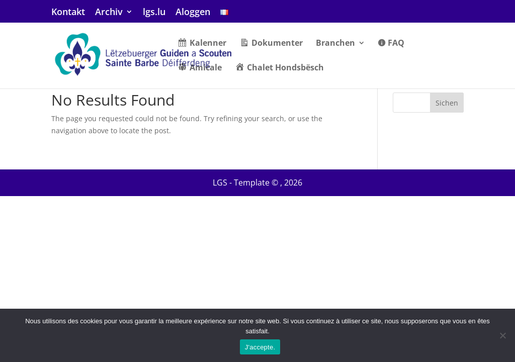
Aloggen (193, 12)
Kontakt (68, 12)
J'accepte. (260, 347)
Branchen (335, 43)
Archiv (109, 12)
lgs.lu (154, 12)
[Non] (502, 335)
